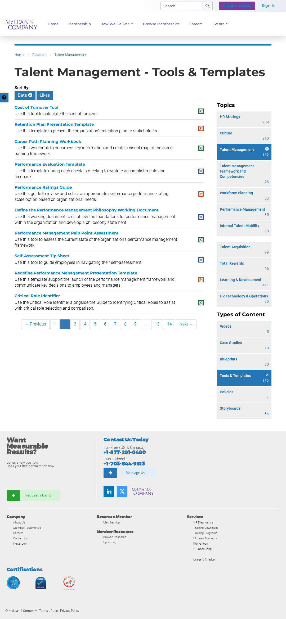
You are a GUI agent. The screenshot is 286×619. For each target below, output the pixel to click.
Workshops (200, 543)
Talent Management (71, 55)
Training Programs (205, 533)
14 (169, 324)
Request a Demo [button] (237, 6)
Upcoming (109, 542)
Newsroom (20, 543)
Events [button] (220, 23)
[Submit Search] (208, 6)
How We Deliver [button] (116, 23)
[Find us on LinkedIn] (109, 491)
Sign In (268, 5)
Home (53, 24)
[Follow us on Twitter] (122, 491)
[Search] (179, 5)
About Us (19, 522)
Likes (45, 95)
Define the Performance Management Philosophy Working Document (87, 210)
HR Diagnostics (203, 522)
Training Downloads (205, 528)
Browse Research (114, 537)
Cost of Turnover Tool (37, 107)
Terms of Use (48, 611)
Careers (18, 533)
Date (25, 95)
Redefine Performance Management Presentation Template (76, 272)
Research (39, 55)
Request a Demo (38, 495)
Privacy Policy (69, 611)
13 (157, 324)
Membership (79, 24)
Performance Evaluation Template (50, 164)
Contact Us (20, 538)
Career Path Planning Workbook (48, 141)
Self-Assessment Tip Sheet (42, 255)
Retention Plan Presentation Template (54, 124)
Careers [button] (196, 24)
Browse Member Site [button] (161, 24)
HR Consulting (202, 549)
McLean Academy (205, 538)
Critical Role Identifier (37, 295)
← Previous (35, 324)
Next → (186, 324)
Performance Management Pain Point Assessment (67, 233)
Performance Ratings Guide (43, 187)
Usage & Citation (204, 559)
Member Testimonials (27, 528)
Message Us (135, 473)
